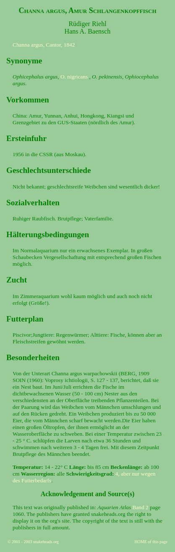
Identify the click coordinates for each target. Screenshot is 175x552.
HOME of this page (150, 541)
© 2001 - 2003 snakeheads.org (33, 541)
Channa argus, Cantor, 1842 (44, 45)
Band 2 (141, 507)
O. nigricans (74, 76)
